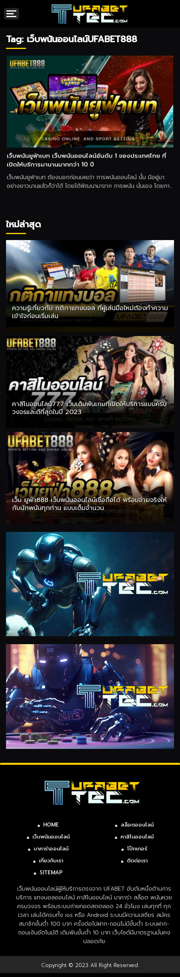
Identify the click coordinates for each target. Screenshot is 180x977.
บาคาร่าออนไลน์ (51, 848)
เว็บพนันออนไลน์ (51, 836)
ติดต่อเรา (137, 860)
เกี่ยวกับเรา (51, 860)
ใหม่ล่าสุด (23, 224)
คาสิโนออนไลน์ (137, 836)
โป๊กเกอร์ (137, 848)
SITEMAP (51, 872)
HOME (51, 824)
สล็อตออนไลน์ (137, 824)
